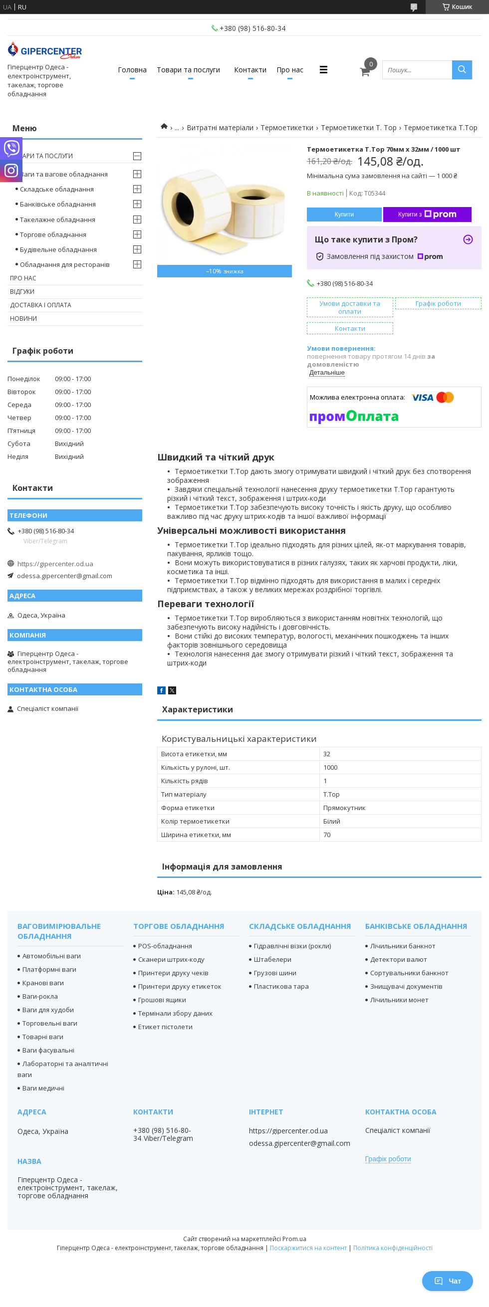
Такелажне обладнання (57, 219)
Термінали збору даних (175, 1013)
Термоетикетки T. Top (359, 127)
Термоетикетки (286, 127)
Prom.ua (294, 1239)
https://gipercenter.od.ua (55, 564)
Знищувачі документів (406, 986)
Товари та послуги (188, 69)
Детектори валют (398, 959)
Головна (132, 69)
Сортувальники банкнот (409, 972)
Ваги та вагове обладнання (64, 174)
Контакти (250, 69)
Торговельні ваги (49, 1023)
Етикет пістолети (165, 1026)
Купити (344, 214)
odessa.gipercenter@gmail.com (64, 576)
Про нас (289, 69)
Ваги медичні (43, 1088)
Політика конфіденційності (393, 1248)
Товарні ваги (42, 1036)
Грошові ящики (162, 999)
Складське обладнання (57, 189)
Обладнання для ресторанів (65, 264)
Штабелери (272, 959)
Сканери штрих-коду (171, 959)
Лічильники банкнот (403, 945)
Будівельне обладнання (58, 249)
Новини (23, 318)
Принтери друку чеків (173, 972)
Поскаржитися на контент (308, 1248)
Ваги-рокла (40, 996)
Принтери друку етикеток (180, 986)
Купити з (427, 214)
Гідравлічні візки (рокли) (292, 945)
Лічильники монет (399, 999)
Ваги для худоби (48, 1009)
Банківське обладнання (58, 204)
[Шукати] (462, 69)
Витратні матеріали (220, 127)
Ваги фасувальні (48, 1050)
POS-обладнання (165, 945)
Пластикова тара (281, 986)
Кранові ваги (43, 982)
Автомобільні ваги (51, 955)
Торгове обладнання (53, 234)
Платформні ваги (49, 969)
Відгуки (22, 291)
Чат (447, 1281)
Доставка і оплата (40, 305)
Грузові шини (275, 972)
